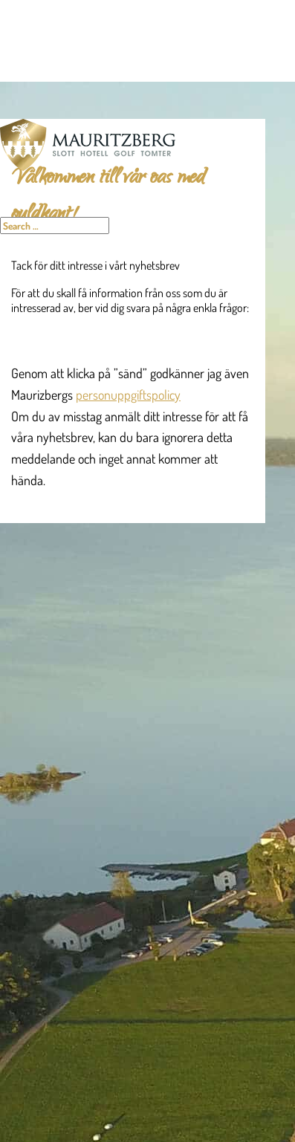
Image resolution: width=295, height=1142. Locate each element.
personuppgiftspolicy (128, 394)
